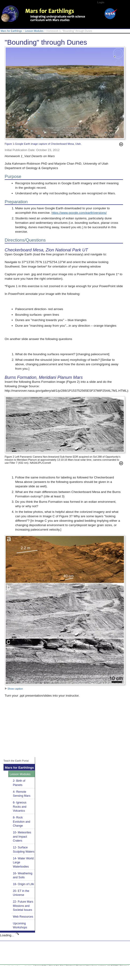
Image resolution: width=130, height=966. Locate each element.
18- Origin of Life (23, 884)
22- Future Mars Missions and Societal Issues (23, 906)
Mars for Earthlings (11, 30)
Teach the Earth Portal (16, 760)
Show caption (14, 688)
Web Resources (23, 916)
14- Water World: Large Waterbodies (23, 862)
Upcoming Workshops (20, 925)
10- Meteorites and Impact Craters (22, 836)
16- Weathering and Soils (22, 875)
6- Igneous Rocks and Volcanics (19, 806)
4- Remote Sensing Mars (21, 794)
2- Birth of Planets (19, 783)
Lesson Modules (34, 30)
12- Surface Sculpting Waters (23, 849)
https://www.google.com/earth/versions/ (79, 212)
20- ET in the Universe (21, 893)
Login (100, 2)
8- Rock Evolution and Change (21, 821)
